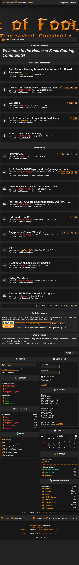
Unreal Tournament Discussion (28, 92)
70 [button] (76, 306)
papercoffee (9, 404)
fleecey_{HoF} (50, 472)
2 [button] (64, 306)
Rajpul (47, 494)
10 (76, 154)
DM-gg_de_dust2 (19, 217)
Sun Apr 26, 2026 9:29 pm (38, 156)
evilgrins (8, 420)
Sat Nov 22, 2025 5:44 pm (46, 281)
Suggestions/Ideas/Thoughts (26, 232)
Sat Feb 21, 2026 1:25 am (41, 189)
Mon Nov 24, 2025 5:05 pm (38, 265)
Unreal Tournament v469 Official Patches (33, 87)
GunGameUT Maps (23, 222)
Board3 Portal (33, 512)
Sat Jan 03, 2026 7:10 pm (46, 204)
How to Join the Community (25, 133)
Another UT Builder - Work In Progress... (33, 293)
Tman (47, 462)
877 (35, 419)
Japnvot (48, 491)
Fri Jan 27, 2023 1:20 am (34, 75)
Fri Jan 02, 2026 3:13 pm (46, 220)
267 (35, 428)
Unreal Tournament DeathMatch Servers (32, 176)
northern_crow (50, 502)
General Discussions (24, 77)
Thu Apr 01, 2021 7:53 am (40, 121)
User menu (59, 359)
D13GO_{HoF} (24, 90)
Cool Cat (22, 156)
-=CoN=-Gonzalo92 (52, 497)
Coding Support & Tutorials (26, 298)
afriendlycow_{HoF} (52, 470)
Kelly (7, 401)
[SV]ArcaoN (23, 121)
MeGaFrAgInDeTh (26, 250)
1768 (35, 417)
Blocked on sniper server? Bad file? (30, 263)
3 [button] (66, 306)
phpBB (31, 529)
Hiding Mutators (18, 278)
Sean (21, 75)
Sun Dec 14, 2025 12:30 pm (47, 235)
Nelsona (22, 105)
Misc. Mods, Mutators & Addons (28, 206)
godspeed (49, 475)
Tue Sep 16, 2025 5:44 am (38, 296)
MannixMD (46, 525)
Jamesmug (49, 508)
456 (35, 422)
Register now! (46, 380)
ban (11, 247)
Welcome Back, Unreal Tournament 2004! (33, 186)
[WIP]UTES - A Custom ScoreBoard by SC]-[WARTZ (39, 201)
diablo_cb (48, 505)
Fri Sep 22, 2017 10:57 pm (42, 136)
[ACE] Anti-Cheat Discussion (27, 267)
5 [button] (71, 306)
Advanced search (9, 373)
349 (35, 425)
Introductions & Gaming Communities (31, 107)
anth (6, 398)
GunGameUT (20, 237)
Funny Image (16, 154)
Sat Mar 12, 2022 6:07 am (37, 105)
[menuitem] (20, 3)
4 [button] (69, 306)
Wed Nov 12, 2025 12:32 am (43, 90)
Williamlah (48, 500)
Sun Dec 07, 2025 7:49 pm (45, 250)
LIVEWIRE (59, 424)
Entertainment (21, 158)
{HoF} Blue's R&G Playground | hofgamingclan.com (38, 169)
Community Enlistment (24, 138)
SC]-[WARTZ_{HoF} (27, 172)
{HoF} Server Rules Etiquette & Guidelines (34, 118)
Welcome (14, 102)
